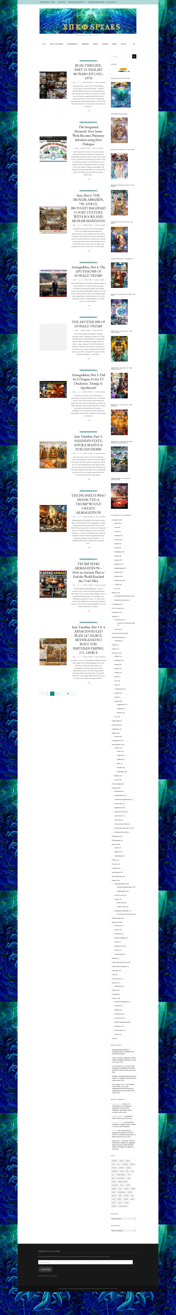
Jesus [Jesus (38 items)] (121, 1185)
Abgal (117, 656)
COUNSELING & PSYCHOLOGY (76, 2)
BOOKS (53, 2)
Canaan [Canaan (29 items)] (114, 1167)
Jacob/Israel (118, 689)
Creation (117, 1006)
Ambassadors (119, 795)
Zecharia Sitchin (120, 832)
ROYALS (123, 44)
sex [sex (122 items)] (132, 1195)
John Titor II (118, 816)
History (114, 649)
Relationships (116, 918)
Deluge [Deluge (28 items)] (128, 1167)
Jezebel (119, 708)
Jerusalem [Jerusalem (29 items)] (114, 1185)
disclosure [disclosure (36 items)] (114, 1171)
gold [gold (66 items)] (113, 1178)
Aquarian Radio (120, 884)
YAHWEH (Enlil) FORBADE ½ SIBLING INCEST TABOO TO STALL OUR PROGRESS (124, 1124)
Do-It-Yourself (116, 608)
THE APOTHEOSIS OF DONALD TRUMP (88, 324)
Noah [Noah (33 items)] (120, 1195)
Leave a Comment (100, 82)
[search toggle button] (134, 44)
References (118, 946)
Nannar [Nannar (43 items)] (126, 1188)
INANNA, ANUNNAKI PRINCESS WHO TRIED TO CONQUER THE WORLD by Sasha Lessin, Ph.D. (124, 1078)
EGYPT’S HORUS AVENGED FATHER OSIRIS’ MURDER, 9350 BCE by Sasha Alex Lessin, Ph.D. (124, 1060)
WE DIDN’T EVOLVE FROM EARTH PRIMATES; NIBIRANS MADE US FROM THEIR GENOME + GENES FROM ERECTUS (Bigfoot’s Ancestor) (123, 1145)
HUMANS (105, 44)
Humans (114, 653)
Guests (117, 899)
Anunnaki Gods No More (122, 596)
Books (114, 593)
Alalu (116, 523)
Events (114, 616)
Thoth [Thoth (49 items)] (119, 1202)
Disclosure (118, 1014)
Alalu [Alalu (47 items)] (113, 1164)
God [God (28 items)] (129, 1174)
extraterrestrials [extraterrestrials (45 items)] (121, 1174)
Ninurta (117, 576)
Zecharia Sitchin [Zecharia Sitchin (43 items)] (123, 1206)
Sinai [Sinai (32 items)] (113, 1199)
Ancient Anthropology (124, 887)
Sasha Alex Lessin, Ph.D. (120, 962)
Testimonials (119, 954)
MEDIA (114, 44)
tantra (114, 990)
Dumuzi (117, 539)
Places (114, 844)
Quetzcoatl (118, 580)
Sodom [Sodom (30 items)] (126, 1199)
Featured (118, 986)
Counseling (115, 604)
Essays (117, 930)
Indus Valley (116, 721)
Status (114, 983)
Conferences (119, 620)
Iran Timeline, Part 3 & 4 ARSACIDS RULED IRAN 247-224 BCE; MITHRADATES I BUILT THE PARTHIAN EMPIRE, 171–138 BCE (88, 640)
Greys (119, 751)
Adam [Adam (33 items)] (121, 1160)
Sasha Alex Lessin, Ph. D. (88, 60)
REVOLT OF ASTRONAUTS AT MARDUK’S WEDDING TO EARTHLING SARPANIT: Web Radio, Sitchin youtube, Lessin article (122, 1108)
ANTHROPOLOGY (44, 2)
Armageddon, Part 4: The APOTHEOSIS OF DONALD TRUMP (88, 271)
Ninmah (117, 572)
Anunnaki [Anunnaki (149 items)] (125, 1164)
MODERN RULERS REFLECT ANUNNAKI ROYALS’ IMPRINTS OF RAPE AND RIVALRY (123, 1052)
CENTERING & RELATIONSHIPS (96, 2)
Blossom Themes (90, 1288)
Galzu (116, 780)
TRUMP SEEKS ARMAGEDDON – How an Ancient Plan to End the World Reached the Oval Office (88, 572)
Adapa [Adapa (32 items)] (128, 1160)
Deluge (117, 1010)
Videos (117, 736)
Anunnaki (115, 520)
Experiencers (119, 807)
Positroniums (119, 1030)
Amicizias (118, 641)
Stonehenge (118, 856)
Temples (115, 994)
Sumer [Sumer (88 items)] (132, 1199)
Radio (114, 880)
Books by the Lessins (121, 600)
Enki (74, 82)
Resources (115, 922)
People (114, 788)
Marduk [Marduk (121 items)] (114, 1188)
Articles (117, 925)
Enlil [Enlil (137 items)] (132, 1171)
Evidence (117, 934)
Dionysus (118, 535)
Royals (117, 701)
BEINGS (95, 44)
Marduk (117, 564)
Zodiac (117, 1034)
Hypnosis (118, 1026)
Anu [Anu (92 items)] (119, 1164)
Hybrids (119, 755)
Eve (116, 681)
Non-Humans (116, 744)
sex (113, 974)
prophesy (115, 868)
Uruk (113, 1038)
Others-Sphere (117, 784)
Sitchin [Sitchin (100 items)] (119, 1199)
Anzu (116, 531)
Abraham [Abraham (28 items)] (114, 1160)
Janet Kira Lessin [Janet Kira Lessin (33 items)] (123, 1181)
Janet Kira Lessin (120, 812)
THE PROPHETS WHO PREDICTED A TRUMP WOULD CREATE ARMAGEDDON (88, 504)
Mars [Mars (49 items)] (120, 1188)
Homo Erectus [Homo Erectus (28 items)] (121, 1178)
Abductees (118, 791)
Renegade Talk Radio (121, 911)
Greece (114, 645)
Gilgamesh (120, 704)
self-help (115, 970)
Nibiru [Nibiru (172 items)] (113, 1192)
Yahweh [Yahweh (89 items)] (114, 1206)
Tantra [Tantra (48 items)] (113, 1202)
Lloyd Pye (118, 820)
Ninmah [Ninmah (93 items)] (130, 1192)
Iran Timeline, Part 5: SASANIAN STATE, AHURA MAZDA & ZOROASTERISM (88, 442)
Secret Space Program (119, 966)
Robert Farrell (121, 907)
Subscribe (45, 1269)
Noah (116, 697)
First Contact (119, 1018)
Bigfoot (117, 776)
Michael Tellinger (120, 938)
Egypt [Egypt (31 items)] (121, 1171)
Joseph (117, 693)
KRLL (118, 763)
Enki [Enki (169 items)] (127, 1171)
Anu (116, 527)
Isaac (116, 685)
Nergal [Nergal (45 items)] (133, 1188)
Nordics (119, 767)
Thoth (117, 584)
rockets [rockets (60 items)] (126, 1195)
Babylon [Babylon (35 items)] (132, 1164)
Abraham (118, 660)
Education (115, 612)
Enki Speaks (121, 891)
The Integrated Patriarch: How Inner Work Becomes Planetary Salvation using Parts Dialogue (88, 135)
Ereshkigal (118, 552)
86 (69, 693)
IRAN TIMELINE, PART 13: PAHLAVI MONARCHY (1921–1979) (88, 71)
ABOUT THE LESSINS (56, 44)
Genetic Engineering (121, 1022)
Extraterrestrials (117, 637)
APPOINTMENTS (72, 44)
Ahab (116, 676)
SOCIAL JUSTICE (111, 2)
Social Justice (116, 979)
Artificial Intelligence (121, 1002)
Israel (116, 848)
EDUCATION (61, 2)
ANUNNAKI (85, 44)
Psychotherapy (117, 876)
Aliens (117, 748)
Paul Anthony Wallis (121, 824)
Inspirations (116, 725)
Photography (116, 840)
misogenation (116, 740)
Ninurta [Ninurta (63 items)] (114, 1195)
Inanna (117, 556)
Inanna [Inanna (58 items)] (114, 1181)
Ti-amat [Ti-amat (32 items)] (126, 1202)
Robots (114, 958)
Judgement (115, 729)
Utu (116, 588)
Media (114, 733)
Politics (114, 860)
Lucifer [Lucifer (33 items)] (128, 1185)
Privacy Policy (113, 1288)
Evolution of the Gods (119, 633)
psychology (116, 872)
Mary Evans (116, 1141)
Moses (119, 712)
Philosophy (115, 836)
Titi (116, 717)
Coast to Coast (120, 895)
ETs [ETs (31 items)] (113, 1174)
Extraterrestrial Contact (125, 914)
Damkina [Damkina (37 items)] (121, 1167)
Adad (116, 664)
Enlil (116, 548)
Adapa (117, 672)
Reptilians (120, 771)
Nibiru (117, 852)
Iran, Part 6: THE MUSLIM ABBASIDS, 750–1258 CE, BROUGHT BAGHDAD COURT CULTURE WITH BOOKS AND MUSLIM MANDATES (88, 208)
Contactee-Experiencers (122, 799)
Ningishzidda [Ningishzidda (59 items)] (121, 1192)
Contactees (118, 803)
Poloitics (115, 864)
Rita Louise (120, 902)
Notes (117, 942)
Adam (117, 668)
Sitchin (117, 950)
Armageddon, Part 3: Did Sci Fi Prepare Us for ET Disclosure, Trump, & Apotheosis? (88, 381)
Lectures (117, 629)
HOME (43, 44)
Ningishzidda (119, 568)
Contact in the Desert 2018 (126, 623)
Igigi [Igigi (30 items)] (129, 1178)
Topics (114, 998)
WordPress (106, 1288)
